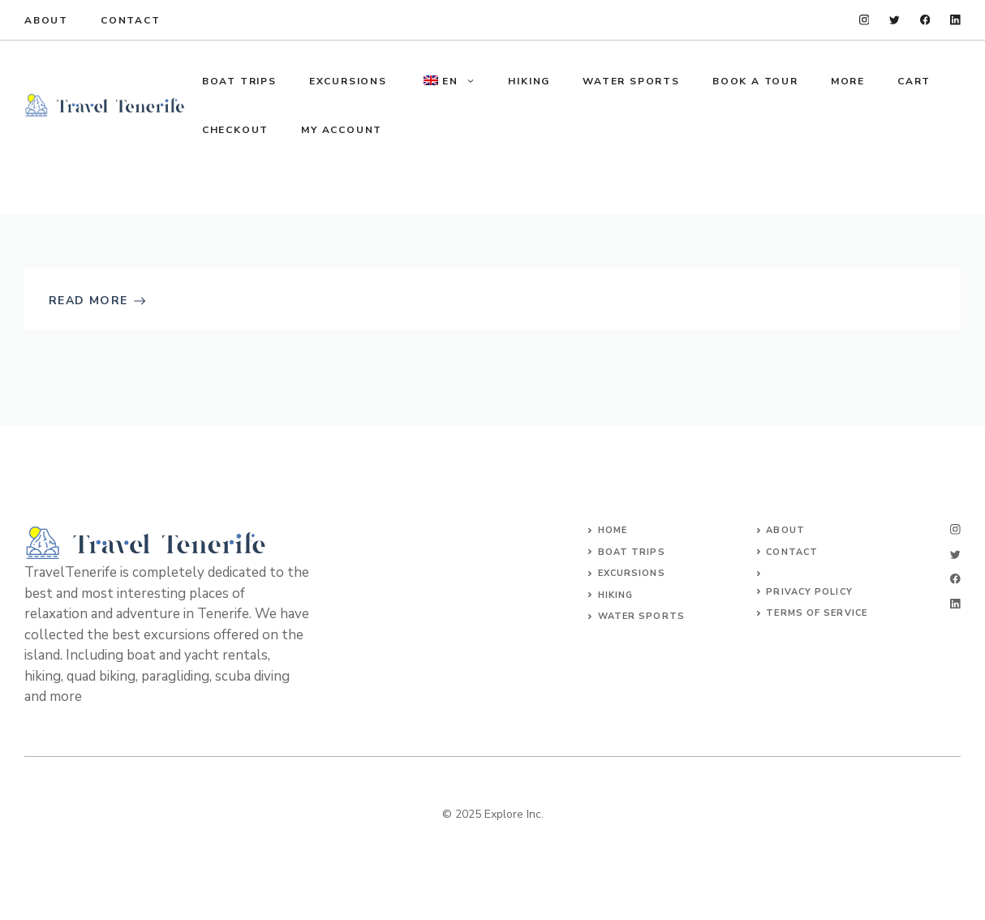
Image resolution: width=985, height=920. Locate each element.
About (46, 20)
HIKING (529, 81)
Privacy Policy (809, 592)
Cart (914, 81)
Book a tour (755, 81)
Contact (131, 20)
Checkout (235, 129)
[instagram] (864, 20)
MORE (848, 81)
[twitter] (894, 20)
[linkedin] (955, 20)
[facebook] (925, 20)
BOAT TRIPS (239, 81)
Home (612, 530)
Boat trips (631, 552)
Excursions (631, 573)
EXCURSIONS (348, 81)
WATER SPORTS (631, 81)
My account (341, 129)
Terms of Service (816, 613)
